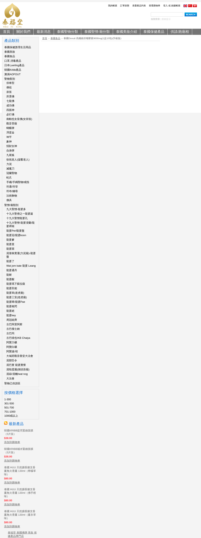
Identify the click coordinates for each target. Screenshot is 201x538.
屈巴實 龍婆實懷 (16, 364)
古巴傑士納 (13, 328)
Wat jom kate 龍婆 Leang (21, 265)
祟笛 (9, 91)
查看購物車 (154, 5)
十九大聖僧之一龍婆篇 (19, 213)
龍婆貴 (10, 244)
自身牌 (10, 150)
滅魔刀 (10, 168)
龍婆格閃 (11, 306)
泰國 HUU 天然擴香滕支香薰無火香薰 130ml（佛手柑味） (20, 493)
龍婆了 (10, 261)
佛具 (9, 200)
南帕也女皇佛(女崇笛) (19, 119)
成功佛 (10, 105)
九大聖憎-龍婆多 (16, 209)
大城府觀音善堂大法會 (19, 355)
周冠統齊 (11, 319)
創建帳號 (175, 5)
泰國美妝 (9, 51)
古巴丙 (10, 333)
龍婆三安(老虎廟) (16, 297)
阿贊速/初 (12, 351)
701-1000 (9, 411)
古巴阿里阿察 (14, 324)
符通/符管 (12, 186)
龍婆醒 (10, 279)
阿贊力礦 (11, 342)
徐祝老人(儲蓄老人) (18, 159)
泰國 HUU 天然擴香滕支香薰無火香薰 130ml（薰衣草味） (20, 515)
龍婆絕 (10, 310)
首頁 (44, 38)
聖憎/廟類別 (11, 205)
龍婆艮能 (11, 288)
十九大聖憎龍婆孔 (17, 218)
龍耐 (9, 274)
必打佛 (10, 114)
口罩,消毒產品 (12, 60)
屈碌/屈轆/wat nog (17, 373)
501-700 (9, 407)
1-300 (7, 399)
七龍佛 (10, 100)
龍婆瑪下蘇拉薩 (15, 283)
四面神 (10, 109)
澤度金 (10, 132)
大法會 (10, 378)
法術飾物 (11, 195)
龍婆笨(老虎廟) (15, 292)
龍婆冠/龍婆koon (16, 235)
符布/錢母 (12, 191)
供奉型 (10, 82)
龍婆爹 (10, 239)
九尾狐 (10, 155)
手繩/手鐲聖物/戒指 (17, 182)
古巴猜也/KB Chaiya (18, 337)
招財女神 (11, 146)
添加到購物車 (12, 442)
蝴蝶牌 (10, 128)
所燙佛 (10, 96)
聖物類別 (9, 78)
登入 (165, 5)
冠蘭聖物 (11, 173)
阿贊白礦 (11, 346)
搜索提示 (166, 19)
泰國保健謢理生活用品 (17, 47)
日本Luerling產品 (14, 65)
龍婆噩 (10, 248)
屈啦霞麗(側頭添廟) (18, 369)
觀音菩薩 (11, 123)
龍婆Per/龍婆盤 (15, 230)
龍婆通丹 (11, 270)
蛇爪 (9, 177)
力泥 (9, 164)
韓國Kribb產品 (12, 69)
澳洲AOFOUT (12, 74)
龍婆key (11, 315)
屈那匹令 (11, 360)
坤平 (9, 137)
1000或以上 (11, 415)
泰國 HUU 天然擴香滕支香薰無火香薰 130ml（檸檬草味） (20, 471)
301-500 (9, 403)
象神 (9, 141)
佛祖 (9, 87)
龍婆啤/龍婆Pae (15, 301)
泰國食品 (9, 56)
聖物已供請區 (12, 383)
